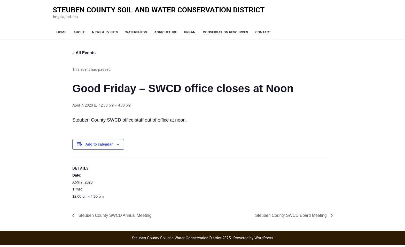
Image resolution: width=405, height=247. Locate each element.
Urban (190, 32)
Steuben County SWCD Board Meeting (291, 215)
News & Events (105, 32)
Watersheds (136, 32)
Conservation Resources (225, 32)
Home (61, 32)
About (79, 32)
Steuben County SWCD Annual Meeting (114, 215)
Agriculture (165, 32)
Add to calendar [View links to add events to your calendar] (99, 144)
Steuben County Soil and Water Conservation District (159, 10)
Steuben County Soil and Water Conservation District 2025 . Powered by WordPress (202, 238)
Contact (263, 32)
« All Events (84, 53)
